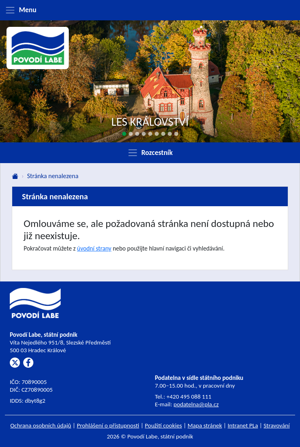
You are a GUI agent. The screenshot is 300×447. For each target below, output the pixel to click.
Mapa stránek (205, 425)
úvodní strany (94, 248)
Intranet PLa (243, 425)
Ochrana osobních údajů (40, 425)
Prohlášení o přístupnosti (108, 425)
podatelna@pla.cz (196, 404)
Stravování (277, 425)
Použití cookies (163, 425)
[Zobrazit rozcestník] (150, 152)
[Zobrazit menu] (150, 10)
